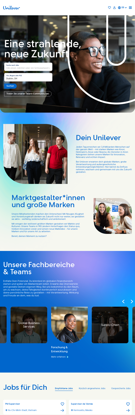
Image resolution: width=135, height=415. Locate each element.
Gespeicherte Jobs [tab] (121, 388)
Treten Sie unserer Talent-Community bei (27, 94)
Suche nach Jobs (12, 65)
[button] (62, 404)
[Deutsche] (122, 7)
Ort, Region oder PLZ (14, 76)
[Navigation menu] (130, 7)
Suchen (10, 86)
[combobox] (28, 77)
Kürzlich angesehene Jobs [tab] (92, 388)
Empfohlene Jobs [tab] (64, 388)
